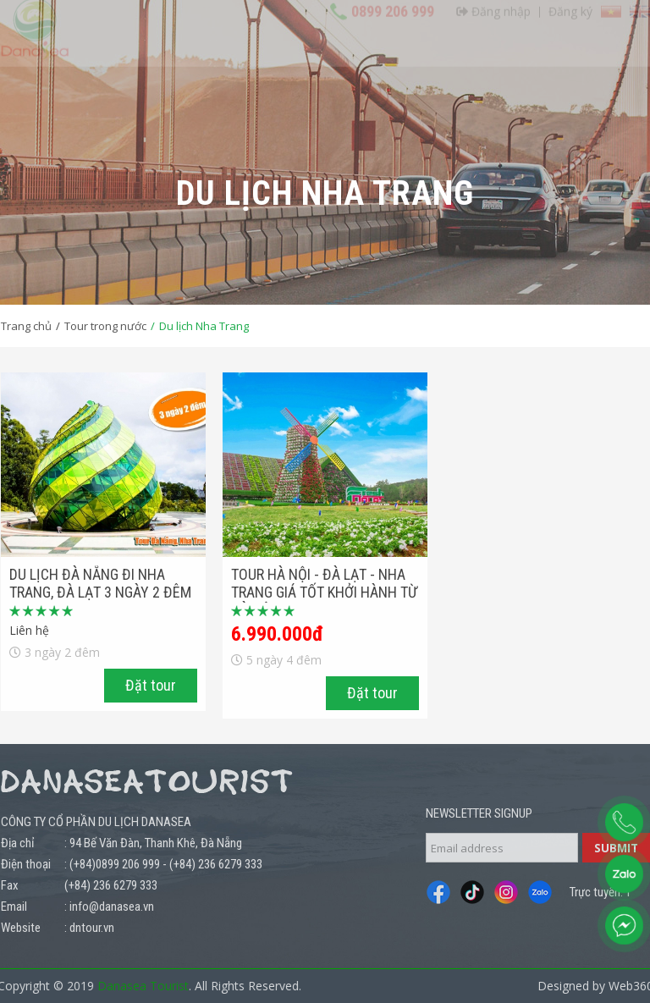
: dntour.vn (89, 927)
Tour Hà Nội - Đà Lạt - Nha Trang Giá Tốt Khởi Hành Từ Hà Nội (324, 592)
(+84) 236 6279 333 (215, 864)
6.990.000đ (277, 634)
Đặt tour (150, 685)
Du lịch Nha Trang (204, 325)
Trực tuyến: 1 (600, 892)
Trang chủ (26, 325)
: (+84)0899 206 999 (112, 864)
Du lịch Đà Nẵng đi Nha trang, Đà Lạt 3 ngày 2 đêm (100, 583)
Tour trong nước (105, 325)
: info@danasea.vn (109, 906)
